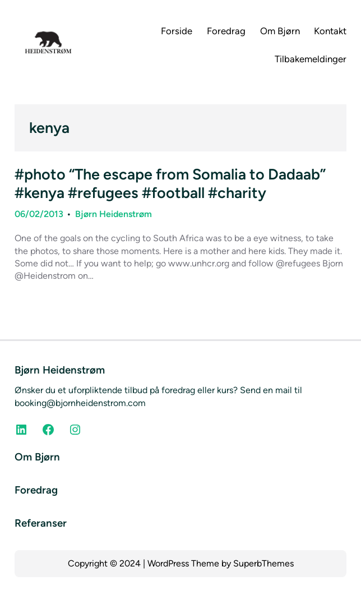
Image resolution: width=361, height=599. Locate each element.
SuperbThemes (263, 563)
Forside (176, 30)
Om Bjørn (37, 456)
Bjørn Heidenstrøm (113, 214)
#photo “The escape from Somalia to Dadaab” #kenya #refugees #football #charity (170, 183)
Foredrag (36, 489)
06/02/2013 (39, 214)
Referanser (41, 523)
